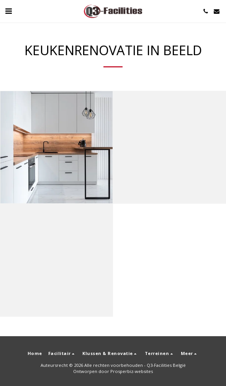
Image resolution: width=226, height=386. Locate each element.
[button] (8, 11)
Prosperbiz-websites (131, 371)
